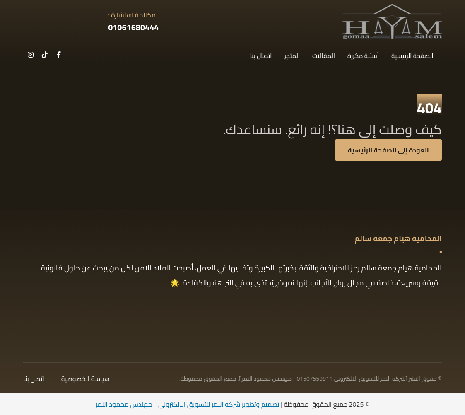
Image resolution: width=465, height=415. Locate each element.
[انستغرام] (30, 54)
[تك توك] (44, 54)
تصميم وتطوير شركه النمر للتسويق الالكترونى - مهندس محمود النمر (187, 404)
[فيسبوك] (58, 54)
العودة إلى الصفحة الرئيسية (388, 150)
